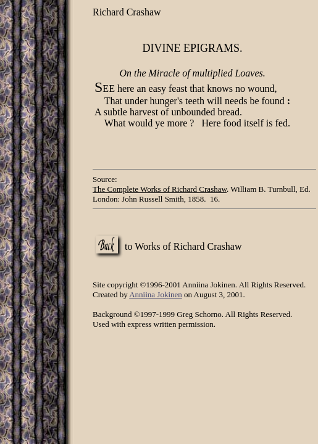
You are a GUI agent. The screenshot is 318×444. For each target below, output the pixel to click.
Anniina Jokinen (155, 294)
